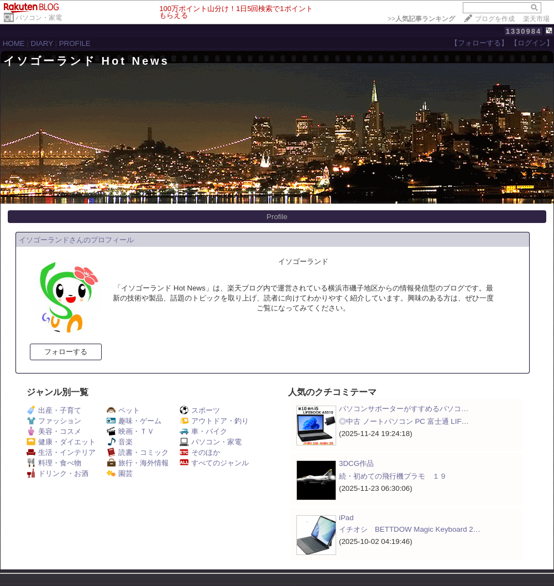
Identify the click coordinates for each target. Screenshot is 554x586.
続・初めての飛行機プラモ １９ (393, 476)
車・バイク (203, 431)
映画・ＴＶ (130, 431)
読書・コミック (138, 452)
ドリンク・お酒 (57, 473)
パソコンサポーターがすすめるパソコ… (403, 409)
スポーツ (200, 410)
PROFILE (75, 43)
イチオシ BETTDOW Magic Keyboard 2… (409, 529)
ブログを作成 (495, 19)
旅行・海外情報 (138, 463)
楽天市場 (536, 19)
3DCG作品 (356, 463)
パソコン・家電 (38, 18)
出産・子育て (54, 410)
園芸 (120, 473)
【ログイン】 (531, 43)
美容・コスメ (54, 431)
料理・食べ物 (54, 463)
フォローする (65, 352)
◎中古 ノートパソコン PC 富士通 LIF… (404, 421)
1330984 (524, 31)
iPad (346, 518)
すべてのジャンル (214, 463)
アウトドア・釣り (214, 421)
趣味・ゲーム (134, 421)
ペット (123, 410)
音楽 (120, 442)
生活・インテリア (61, 452)
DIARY (42, 43)
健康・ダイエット (61, 442)
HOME (14, 43)
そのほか (200, 452)
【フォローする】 (479, 43)
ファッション (54, 421)
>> (421, 19)
